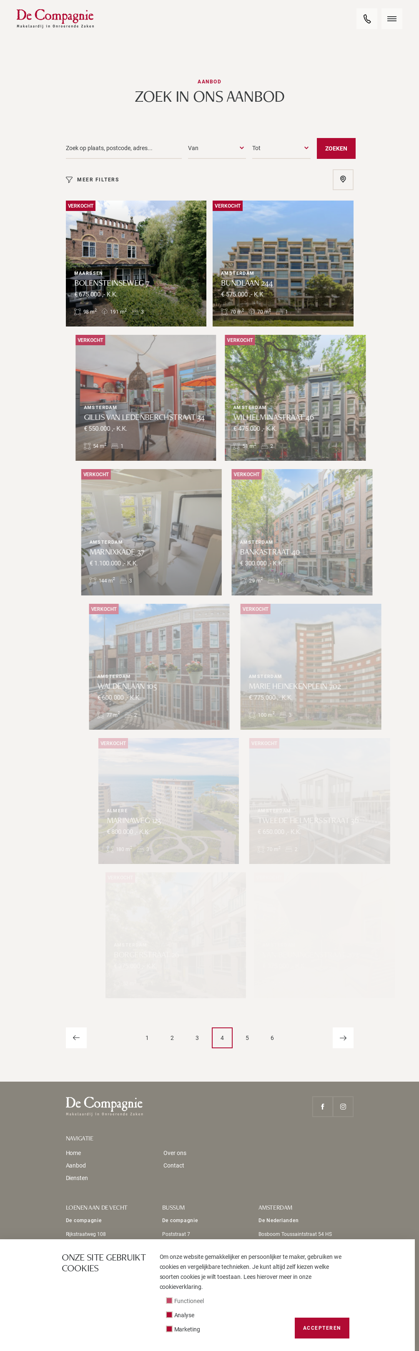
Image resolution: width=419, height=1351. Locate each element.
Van (193, 148)
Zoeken (336, 148)
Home (73, 1153)
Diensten (77, 1178)
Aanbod (76, 1165)
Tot (256, 148)
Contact (173, 1165)
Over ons (174, 1153)
